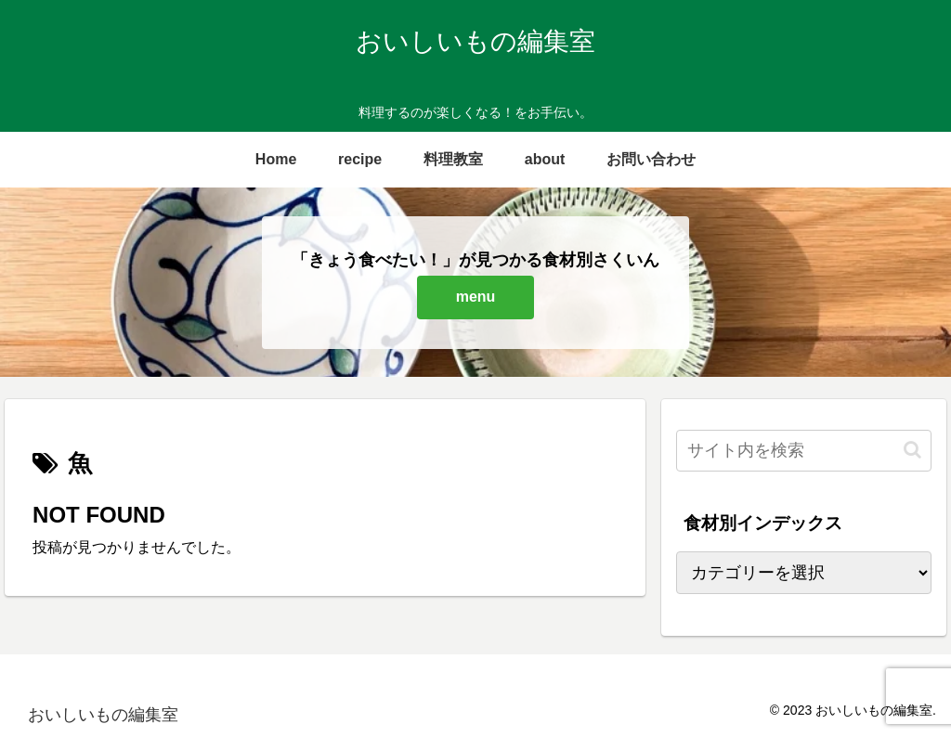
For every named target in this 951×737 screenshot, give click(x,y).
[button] (912, 449)
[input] (803, 451)
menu (476, 296)
